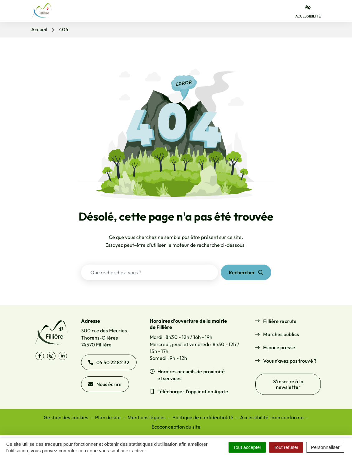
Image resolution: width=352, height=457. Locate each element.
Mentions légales (147, 417)
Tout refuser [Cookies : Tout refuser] (286, 447)
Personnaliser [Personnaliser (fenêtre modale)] (325, 447)
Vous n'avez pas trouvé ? (289, 361)
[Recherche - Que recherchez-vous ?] (149, 272)
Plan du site (108, 417)
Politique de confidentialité (202, 417)
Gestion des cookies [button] (66, 417)
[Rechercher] (246, 272)
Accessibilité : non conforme (272, 417)
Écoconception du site (176, 427)
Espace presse (279, 347)
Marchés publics (281, 334)
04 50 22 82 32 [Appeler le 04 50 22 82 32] (108, 362)
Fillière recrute (280, 321)
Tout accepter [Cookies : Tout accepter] (247, 447)
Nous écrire (105, 384)
